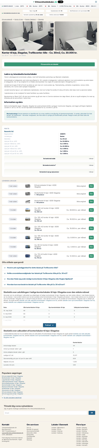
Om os (29, 427)
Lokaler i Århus (56, 429)
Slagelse (41, 19)
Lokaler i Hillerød (81, 438)
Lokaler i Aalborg (56, 433)
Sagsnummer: (8, 134)
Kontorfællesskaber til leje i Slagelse (13, 383)
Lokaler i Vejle (80, 434)
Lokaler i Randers (81, 429)
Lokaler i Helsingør (82, 443)
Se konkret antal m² (30, 165)
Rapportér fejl (9, 131)
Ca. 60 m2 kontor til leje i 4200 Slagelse (46, 246)
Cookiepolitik (31, 436)
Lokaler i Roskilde (82, 436)
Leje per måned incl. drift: (12, 148)
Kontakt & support (32, 429)
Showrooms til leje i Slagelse (11, 390)
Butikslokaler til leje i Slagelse (11, 378)
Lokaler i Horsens (81, 445)
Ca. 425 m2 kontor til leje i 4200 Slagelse (47, 209)
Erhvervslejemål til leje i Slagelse (12, 376)
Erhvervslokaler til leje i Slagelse (12, 392)
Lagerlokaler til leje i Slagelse (11, 380)
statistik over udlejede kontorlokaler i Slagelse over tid (25, 302)
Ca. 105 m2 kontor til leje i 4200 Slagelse (47, 236)
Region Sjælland (30, 19)
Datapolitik (30, 434)
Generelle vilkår (32, 433)
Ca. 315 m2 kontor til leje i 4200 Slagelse (47, 218)
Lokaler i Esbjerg (81, 427)
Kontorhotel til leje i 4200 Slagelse (47, 193)
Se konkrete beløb (30, 158)
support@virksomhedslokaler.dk (12, 433)
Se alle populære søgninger (13, 397)
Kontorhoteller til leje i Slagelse (12, 385)
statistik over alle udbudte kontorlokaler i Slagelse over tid (38, 300)
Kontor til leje (19, 19)
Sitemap (29, 440)
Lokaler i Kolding (81, 431)
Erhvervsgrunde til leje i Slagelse (12, 394)
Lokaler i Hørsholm (82, 441)
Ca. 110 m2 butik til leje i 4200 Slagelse (46, 255)
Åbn (91, 186)
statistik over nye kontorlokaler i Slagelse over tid (79, 300)
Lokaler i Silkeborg (82, 433)
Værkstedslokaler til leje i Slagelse (13, 381)
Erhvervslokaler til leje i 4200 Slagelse (45, 186)
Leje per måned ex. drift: (12, 143)
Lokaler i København (58, 427)
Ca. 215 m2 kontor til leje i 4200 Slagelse (47, 227)
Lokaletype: (8, 136)
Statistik (29, 438)
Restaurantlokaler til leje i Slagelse (13, 387)
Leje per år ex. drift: (10, 141)
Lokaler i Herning (81, 440)
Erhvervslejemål (7, 19)
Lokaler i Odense (56, 431)
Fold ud (48, 325)
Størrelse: (7, 139)
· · (19, 6)
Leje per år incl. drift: (11, 146)
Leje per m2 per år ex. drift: (13, 151)
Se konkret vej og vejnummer (32, 172)
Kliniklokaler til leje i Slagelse (11, 388)
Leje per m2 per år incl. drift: (13, 153)
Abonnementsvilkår (33, 431)
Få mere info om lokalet (49, 64)
